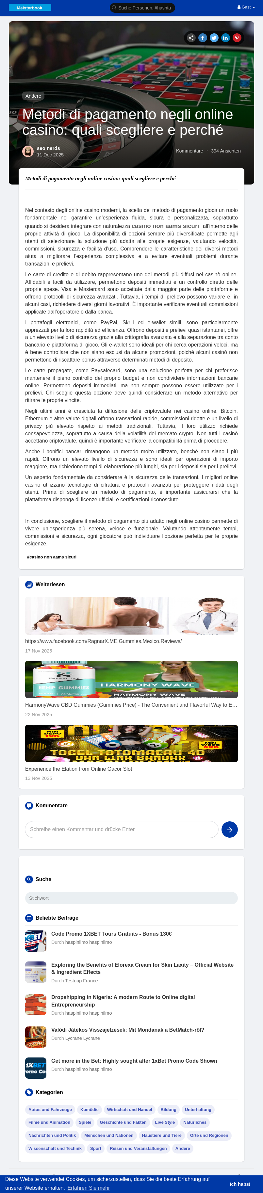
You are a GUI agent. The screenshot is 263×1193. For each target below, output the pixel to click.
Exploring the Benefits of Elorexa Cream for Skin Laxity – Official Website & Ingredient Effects (142, 968)
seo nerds (48, 148)
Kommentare (189, 150)
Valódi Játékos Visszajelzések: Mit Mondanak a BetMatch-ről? (127, 1030)
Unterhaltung (198, 1109)
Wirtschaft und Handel (129, 1109)
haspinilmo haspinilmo (88, 942)
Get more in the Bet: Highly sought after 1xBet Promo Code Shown (134, 1061)
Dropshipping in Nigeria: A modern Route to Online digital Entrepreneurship (123, 1000)
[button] (142, 7)
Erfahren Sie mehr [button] (89, 1188)
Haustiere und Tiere (162, 1135)
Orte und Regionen (209, 1135)
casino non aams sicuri (165, 225)
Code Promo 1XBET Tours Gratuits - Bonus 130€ (111, 934)
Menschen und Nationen (108, 1135)
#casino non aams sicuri (51, 557)
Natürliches (194, 1122)
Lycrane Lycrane (82, 1038)
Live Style (165, 1122)
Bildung (168, 1109)
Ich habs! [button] (240, 1184)
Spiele (85, 1122)
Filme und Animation (49, 1122)
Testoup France (81, 980)
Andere (33, 96)
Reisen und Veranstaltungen (138, 1148)
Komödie (89, 1109)
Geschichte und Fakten (123, 1122)
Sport (95, 1148)
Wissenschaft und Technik (55, 1148)
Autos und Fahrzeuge (50, 1109)
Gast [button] (246, 7)
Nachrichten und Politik (52, 1135)
